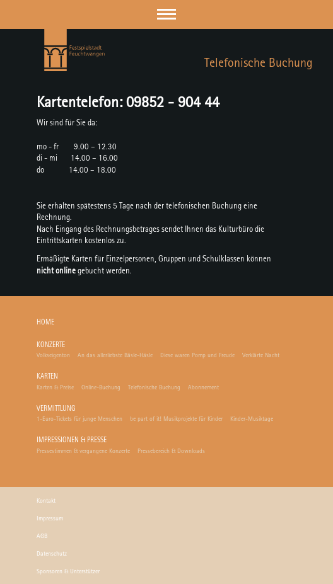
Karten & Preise (55, 387)
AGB (42, 536)
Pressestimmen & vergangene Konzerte (83, 451)
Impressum (50, 518)
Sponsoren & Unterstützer (68, 571)
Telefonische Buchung (154, 387)
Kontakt (46, 501)
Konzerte (51, 345)
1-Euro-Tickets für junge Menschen (79, 419)
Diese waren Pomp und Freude (197, 355)
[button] (166, 14)
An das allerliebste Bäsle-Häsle (115, 355)
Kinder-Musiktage (251, 419)
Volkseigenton (53, 355)
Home (45, 322)
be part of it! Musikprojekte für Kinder (176, 419)
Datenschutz (52, 554)
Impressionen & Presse (72, 440)
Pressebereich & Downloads (171, 451)
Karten (47, 377)
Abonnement (203, 387)
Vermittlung (56, 409)
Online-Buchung (100, 387)
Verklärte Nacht (260, 355)
